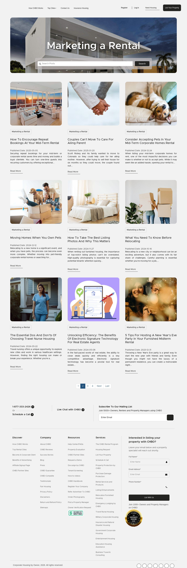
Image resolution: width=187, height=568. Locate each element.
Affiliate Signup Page (21, 465)
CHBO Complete (47, 476)
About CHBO (45, 444)
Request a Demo (75, 460)
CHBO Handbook (75, 481)
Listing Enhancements (105, 490)
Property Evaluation (76, 449)
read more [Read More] (15, 171)
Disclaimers (45, 497)
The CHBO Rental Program (107, 444)
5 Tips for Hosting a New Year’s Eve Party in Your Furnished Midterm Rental (151, 339)
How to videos (74, 476)
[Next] (99, 386)
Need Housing (152, 8)
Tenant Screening (75, 471)
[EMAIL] (170, 417)
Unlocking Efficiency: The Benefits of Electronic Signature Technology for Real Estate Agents (93, 339)
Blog (42, 460)
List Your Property (172, 8)
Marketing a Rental (21, 132)
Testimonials (45, 481)
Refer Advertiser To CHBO (79, 492)
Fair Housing (45, 486)
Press (42, 465)
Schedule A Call (102, 460)
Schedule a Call (23, 414)
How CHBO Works (36, 8)
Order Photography (76, 497)
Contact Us (65, 8)
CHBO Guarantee (47, 471)
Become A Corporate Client (24, 455)
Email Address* (135, 469)
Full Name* (133, 457)
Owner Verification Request (79, 507)
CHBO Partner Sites (20, 471)
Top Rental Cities (19, 449)
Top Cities (51, 8)
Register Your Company (78, 486)
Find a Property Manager (78, 502)
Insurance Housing (81, 8)
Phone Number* (135, 482)
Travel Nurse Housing (105, 512)
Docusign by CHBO (76, 465)
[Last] (107, 386)
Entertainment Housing (105, 539)
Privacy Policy (46, 492)
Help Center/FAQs (75, 444)
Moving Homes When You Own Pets (35, 237)
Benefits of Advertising (22, 460)
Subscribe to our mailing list (115, 406)
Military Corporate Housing (107, 517)
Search (142, 63)
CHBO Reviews (46, 449)
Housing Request (103, 449)
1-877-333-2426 (23, 407)
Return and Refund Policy (51, 502)
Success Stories (46, 455)
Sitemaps (44, 507)
